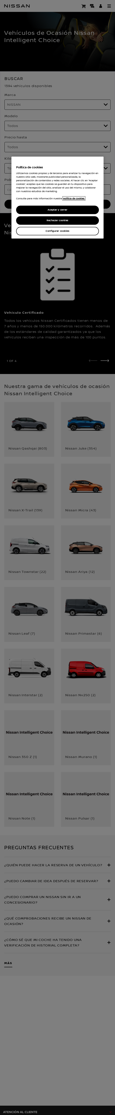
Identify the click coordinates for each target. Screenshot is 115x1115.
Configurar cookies (57, 231)
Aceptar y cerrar (57, 209)
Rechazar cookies (57, 220)
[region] (57, 198)
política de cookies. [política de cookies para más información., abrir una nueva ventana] (74, 198)
